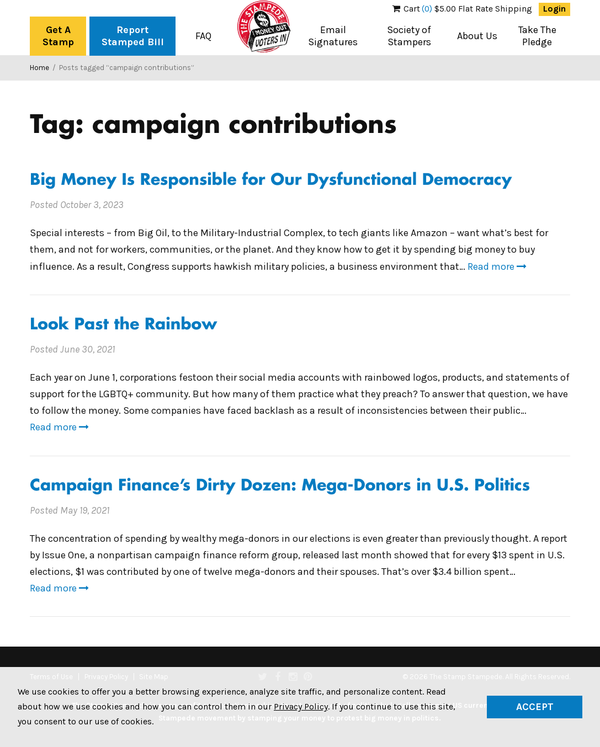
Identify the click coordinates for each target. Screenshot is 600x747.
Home (39, 67)
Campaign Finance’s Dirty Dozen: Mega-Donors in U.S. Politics (280, 486)
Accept (535, 707)
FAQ (203, 36)
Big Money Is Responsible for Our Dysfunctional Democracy (271, 181)
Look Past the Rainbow (123, 325)
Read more (497, 266)
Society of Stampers (409, 36)
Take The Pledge (537, 36)
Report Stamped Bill (133, 36)
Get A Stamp (58, 36)
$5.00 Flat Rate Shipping (462, 9)
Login (554, 9)
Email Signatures (333, 36)
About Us (477, 36)
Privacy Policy (301, 706)
